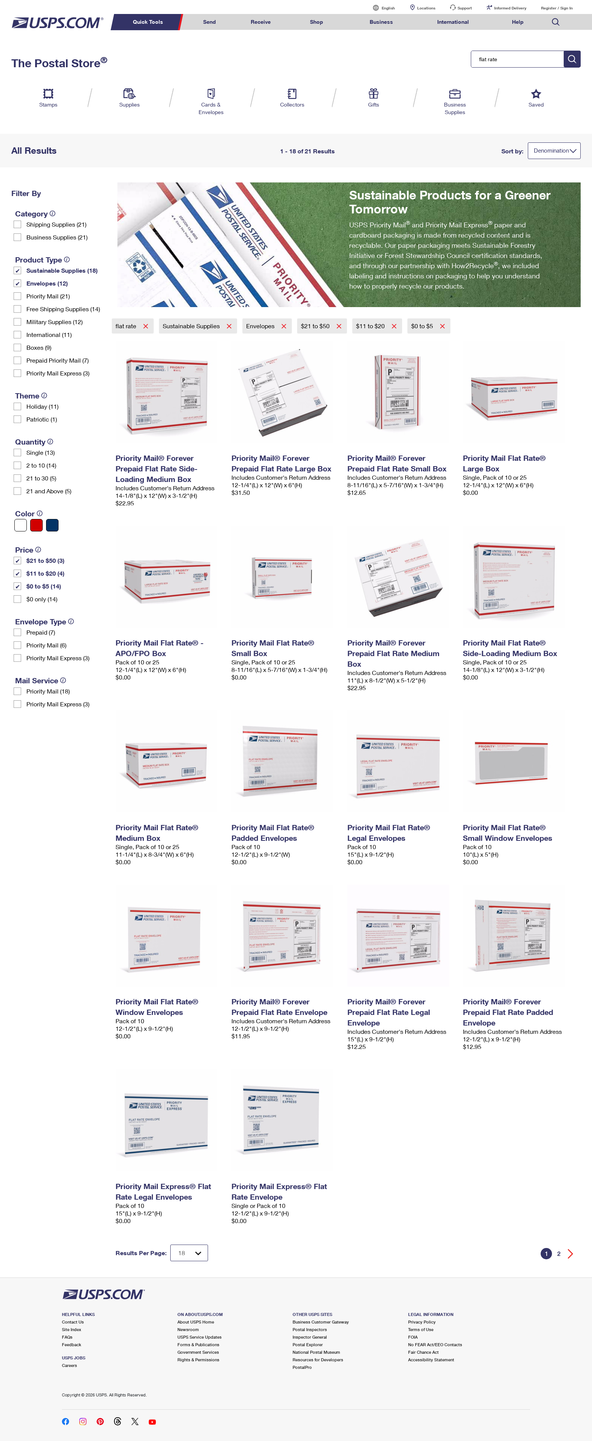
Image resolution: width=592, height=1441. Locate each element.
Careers (69, 1365)
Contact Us (73, 1321)
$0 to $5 (423, 325)
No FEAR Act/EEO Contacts (435, 1344)
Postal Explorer (308, 1344)
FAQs (67, 1336)
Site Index (71, 1329)
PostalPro (302, 1367)
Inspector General (310, 1336)
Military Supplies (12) (54, 321)
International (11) (49, 334)
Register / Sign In (557, 8)
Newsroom (188, 1329)
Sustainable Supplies (192, 325)
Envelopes (261, 325)
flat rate (127, 325)
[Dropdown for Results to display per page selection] (189, 1253)
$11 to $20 (371, 325)
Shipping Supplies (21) (56, 224)
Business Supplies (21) (57, 237)
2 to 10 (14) (41, 465)
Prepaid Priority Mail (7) (57, 360)
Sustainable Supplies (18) (62, 270)
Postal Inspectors (310, 1329)
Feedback (71, 1344)
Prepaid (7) (40, 632)
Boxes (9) (38, 347)
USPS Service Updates (199, 1336)
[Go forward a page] (571, 1254)
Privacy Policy (422, 1321)
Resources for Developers (318, 1359)
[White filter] (20, 525)
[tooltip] (52, 213)
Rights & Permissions (198, 1359)
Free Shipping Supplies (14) (63, 308)
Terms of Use (420, 1329)
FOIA (413, 1336)
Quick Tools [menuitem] (148, 22)
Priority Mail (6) (46, 645)
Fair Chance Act (423, 1352)
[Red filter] (36, 525)
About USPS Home (195, 1321)
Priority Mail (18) (48, 691)
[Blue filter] (52, 525)
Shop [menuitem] (316, 22)
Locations (426, 8)
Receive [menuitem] (261, 22)
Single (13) (40, 452)
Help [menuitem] (518, 22)
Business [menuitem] (381, 22)
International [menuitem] (453, 22)
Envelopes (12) (47, 283)
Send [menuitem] (209, 22)
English (380, 7)
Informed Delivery (510, 8)
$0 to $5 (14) (43, 586)
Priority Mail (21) (48, 296)
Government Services (198, 1352)
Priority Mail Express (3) (57, 373)
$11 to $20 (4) (45, 573)
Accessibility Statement (431, 1359)
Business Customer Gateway (321, 1321)
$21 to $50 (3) (45, 560)
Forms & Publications (198, 1344)
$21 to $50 (316, 325)
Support (465, 8)
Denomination (551, 150)
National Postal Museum (316, 1352)
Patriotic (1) (41, 419)
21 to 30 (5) (41, 478)
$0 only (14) (41, 598)
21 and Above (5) (48, 490)
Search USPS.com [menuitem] (555, 22)
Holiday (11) (42, 406)
